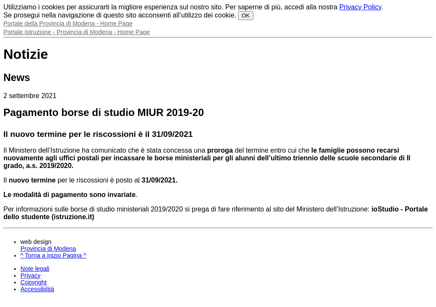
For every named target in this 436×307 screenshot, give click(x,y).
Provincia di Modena (48, 248)
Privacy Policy (360, 7)
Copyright (33, 282)
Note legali (34, 268)
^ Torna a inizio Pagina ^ (53, 255)
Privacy (30, 275)
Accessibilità (37, 289)
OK (245, 15)
